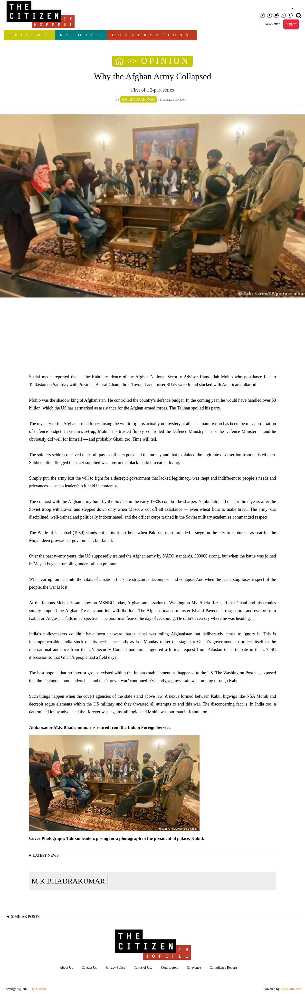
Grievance (194, 967)
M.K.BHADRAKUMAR (68, 881)
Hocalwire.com (290, 989)
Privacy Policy (115, 967)
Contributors (169, 967)
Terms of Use (143, 967)
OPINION (29, 35)
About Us (66, 967)
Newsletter (272, 24)
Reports (81, 35)
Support (291, 24)
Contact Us (89, 967)
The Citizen (38, 989)
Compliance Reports (224, 967)
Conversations (152, 35)
